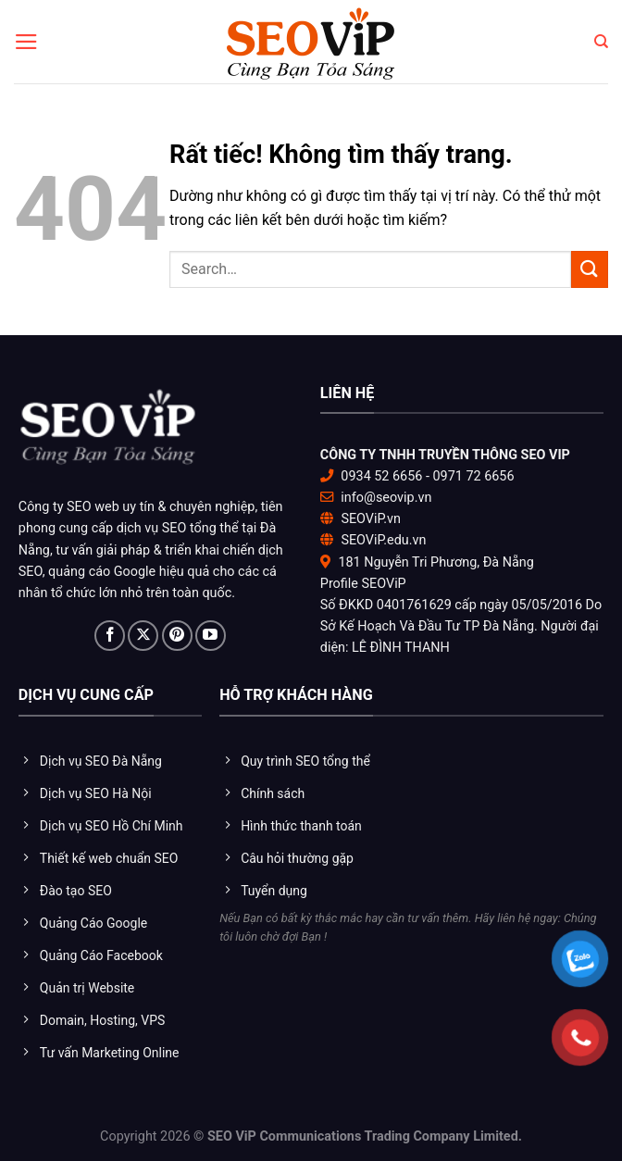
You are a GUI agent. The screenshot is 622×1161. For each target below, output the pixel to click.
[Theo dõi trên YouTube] (210, 635)
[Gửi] (589, 269)
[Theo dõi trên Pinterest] (177, 635)
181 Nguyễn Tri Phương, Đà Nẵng (435, 562)
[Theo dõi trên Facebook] (109, 635)
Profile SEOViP (363, 584)
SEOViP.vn (371, 519)
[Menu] (26, 42)
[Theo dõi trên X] (143, 635)
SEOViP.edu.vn (383, 540)
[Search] (601, 41)
